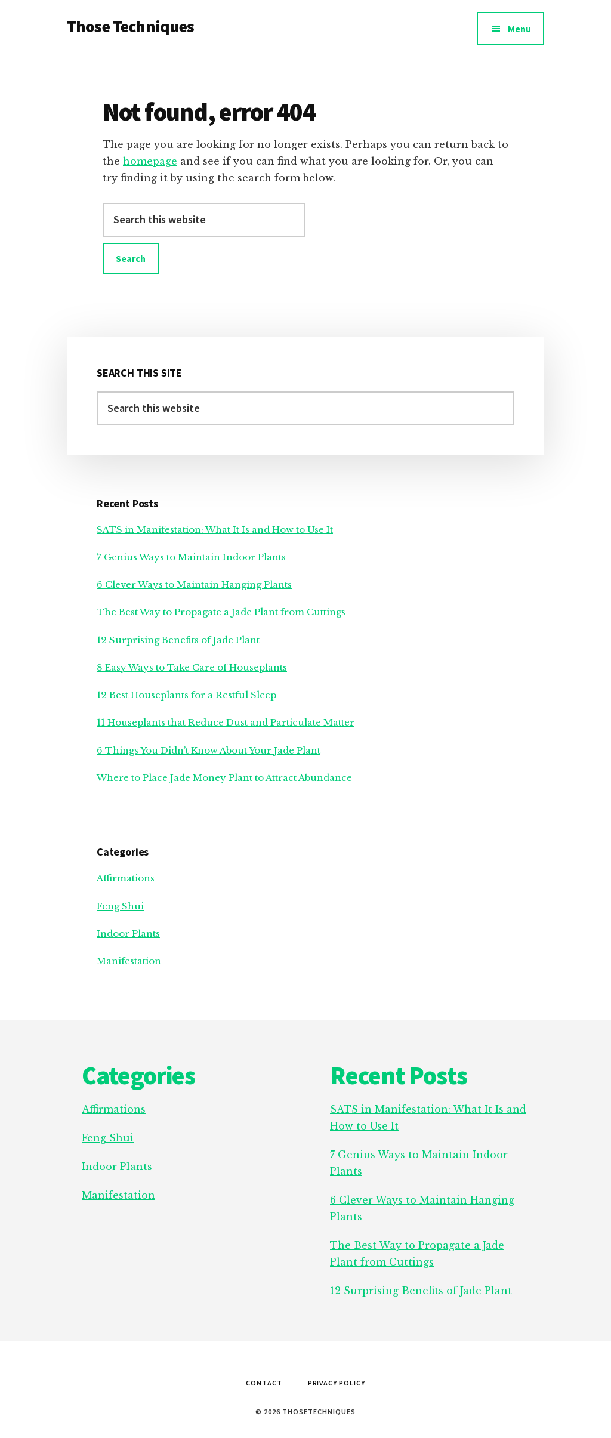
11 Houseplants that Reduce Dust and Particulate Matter (225, 722)
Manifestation (129, 961)
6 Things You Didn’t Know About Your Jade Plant (208, 750)
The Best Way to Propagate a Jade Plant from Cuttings (221, 612)
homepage (150, 161)
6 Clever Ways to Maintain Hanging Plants (194, 584)
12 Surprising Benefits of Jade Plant (178, 640)
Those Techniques (131, 26)
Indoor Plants (128, 933)
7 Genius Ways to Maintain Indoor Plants (191, 557)
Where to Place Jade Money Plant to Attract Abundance (224, 777)
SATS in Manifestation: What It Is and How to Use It (215, 529)
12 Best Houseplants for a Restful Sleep (186, 695)
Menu (519, 29)
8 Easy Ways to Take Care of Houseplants (192, 667)
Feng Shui (120, 906)
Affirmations (126, 878)
